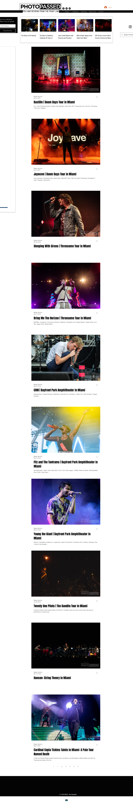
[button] (101, 11)
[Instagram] (130, 27)
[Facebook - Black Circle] (63, 8)
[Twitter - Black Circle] (66, 8)
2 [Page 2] (61, 766)
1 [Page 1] (57, 766)
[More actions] (97, 97)
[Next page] (78, 766)
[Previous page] (53, 766)
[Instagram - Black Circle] (70, 8)
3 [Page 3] (65, 766)
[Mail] (66, 800)
